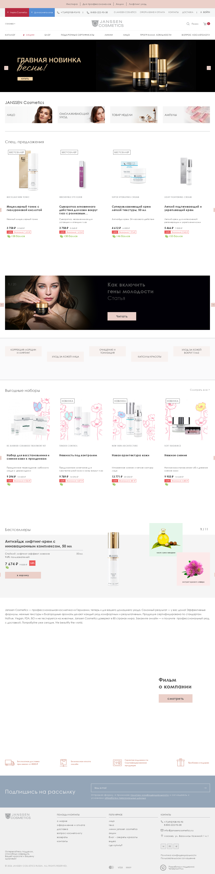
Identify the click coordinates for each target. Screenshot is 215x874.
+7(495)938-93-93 (70, 12)
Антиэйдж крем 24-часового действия (133, 219)
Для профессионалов (97, 4)
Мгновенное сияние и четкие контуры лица (132, 469)
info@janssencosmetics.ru (179, 829)
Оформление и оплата (71, 824)
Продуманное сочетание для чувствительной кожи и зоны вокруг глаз (81, 469)
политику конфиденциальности (150, 794)
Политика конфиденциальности (178, 854)
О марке (62, 820)
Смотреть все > (200, 389)
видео (112, 840)
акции (112, 832)
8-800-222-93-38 (99, 12)
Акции (120, 4)
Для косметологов (43, 12)
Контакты (62, 840)
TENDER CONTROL (68, 445)
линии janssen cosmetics (123, 828)
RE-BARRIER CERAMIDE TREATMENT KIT (26, 445)
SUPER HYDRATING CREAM (125, 197)
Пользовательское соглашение (178, 857)
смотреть (175, 698)
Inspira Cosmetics (18, 12)
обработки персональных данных (125, 797)
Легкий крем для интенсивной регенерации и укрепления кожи (182, 220)
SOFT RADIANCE (172, 445)
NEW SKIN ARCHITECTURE (125, 445)
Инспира (72, 4)
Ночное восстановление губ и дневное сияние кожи (186, 469)
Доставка (62, 828)
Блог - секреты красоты (123, 836)
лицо (112, 820)
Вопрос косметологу (69, 832)
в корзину (23, 574)
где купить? (116, 844)
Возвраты (62, 836)
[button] (6, 68)
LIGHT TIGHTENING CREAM (178, 197)
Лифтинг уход (137, 4)
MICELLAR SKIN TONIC (18, 197)
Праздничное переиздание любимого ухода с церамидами (28, 469)
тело (111, 824)
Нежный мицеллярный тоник (22, 219)
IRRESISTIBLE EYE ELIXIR (70, 197)
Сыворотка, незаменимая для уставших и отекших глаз (76, 220)
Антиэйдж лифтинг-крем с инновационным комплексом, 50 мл (38, 543)
